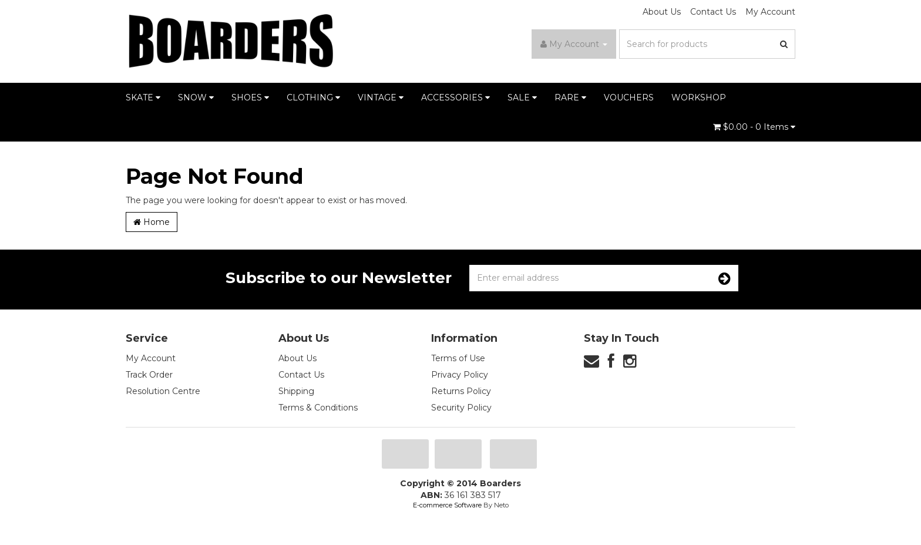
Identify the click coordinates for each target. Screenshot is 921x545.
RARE (570, 97)
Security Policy (461, 407)
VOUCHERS (629, 97)
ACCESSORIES (455, 97)
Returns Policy (461, 391)
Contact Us (713, 11)
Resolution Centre (163, 391)
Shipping (296, 391)
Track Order (149, 374)
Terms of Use (458, 358)
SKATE (143, 97)
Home (151, 222)
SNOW (196, 97)
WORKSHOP (698, 97)
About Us (662, 11)
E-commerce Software (447, 505)
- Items (754, 127)
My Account (770, 11)
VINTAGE (381, 97)
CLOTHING (313, 97)
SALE (522, 97)
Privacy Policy (459, 374)
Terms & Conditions (318, 407)
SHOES (250, 97)
